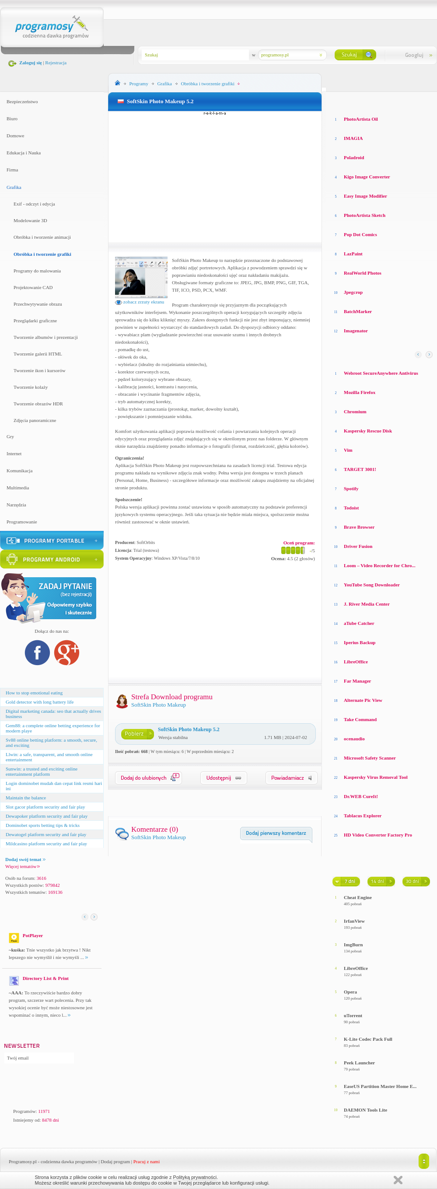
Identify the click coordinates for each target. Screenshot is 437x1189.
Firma (12, 169)
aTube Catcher (359, 623)
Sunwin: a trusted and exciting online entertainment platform (41, 771)
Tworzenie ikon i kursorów (40, 370)
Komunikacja (19, 470)
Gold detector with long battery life (39, 701)
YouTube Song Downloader (372, 584)
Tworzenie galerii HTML (38, 353)
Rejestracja (55, 62)
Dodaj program (115, 1161)
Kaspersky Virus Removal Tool (376, 777)
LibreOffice (356, 661)
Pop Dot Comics (360, 234)
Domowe (15, 135)
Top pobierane (407, 100)
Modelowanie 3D (30, 220)
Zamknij (398, 1180)
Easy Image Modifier (365, 196)
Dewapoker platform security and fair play (46, 816)
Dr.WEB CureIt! (361, 796)
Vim (348, 450)
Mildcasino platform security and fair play (46, 843)
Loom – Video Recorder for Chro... (380, 565)
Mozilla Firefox (359, 392)
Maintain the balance (26, 797)
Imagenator (356, 330)
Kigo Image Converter (367, 176)
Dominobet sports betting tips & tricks (43, 825)
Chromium (355, 411)
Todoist (351, 507)
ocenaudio (354, 738)
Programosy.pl (23, 1161)
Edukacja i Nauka (24, 152)
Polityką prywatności (195, 1177)
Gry (10, 436)
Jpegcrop (353, 292)
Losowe (340, 100)
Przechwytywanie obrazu (38, 304)
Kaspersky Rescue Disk (368, 430)
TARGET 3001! (360, 469)
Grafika (14, 187)
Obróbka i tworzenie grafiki (42, 254)
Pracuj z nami (146, 1161)
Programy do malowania (37, 270)
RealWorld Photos (362, 272)
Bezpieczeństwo (22, 101)
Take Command (360, 719)
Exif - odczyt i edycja (34, 203)
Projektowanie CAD (33, 287)
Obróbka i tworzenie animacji (42, 237)
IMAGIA (353, 138)
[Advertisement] (215, 176)
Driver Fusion (358, 546)
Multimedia (18, 487)
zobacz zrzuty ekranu (139, 301)
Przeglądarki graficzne (35, 320)
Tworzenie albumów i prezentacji (46, 337)
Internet (14, 453)
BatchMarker (358, 311)
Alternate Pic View (363, 700)
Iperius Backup (359, 642)
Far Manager (357, 680)
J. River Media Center (367, 604)
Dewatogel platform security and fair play (46, 834)
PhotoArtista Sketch (364, 215)
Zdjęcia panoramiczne (35, 420)
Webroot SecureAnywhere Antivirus (381, 373)
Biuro (12, 118)
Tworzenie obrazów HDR (38, 403)
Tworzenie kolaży (31, 387)
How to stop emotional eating (34, 692)
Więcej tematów (22, 866)
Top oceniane (369, 100)
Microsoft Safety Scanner (370, 757)
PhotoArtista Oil (361, 119)
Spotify (351, 488)
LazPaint (353, 253)
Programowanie (22, 521)
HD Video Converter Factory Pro (378, 834)
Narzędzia (16, 504)
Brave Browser (359, 527)
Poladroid (354, 157)
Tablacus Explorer (363, 815)
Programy (138, 83)
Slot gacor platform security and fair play (45, 806)
